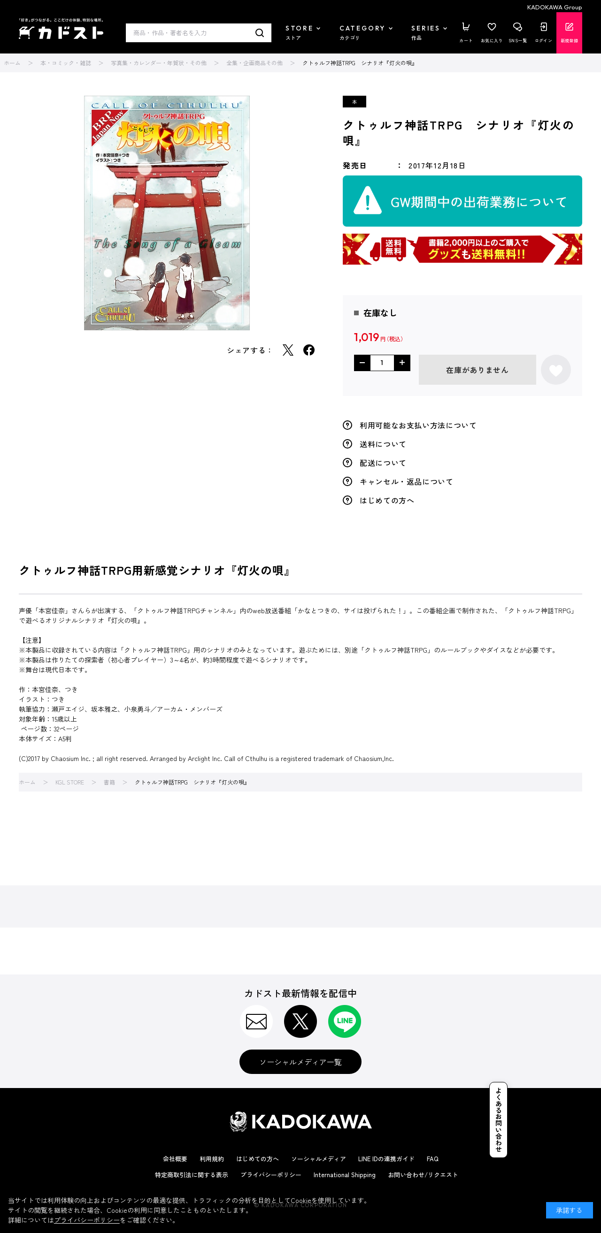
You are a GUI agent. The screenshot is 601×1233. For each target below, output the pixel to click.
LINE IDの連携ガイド (386, 1158)
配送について (383, 462)
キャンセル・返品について (407, 481)
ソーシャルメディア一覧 (300, 1061)
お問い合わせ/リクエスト (423, 1174)
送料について (383, 443)
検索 (259, 32)
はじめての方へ (387, 500)
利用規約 (212, 1158)
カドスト (61, 28)
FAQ (433, 1158)
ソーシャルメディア (318, 1158)
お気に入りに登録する (556, 370)
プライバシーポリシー (270, 1174)
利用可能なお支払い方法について (418, 425)
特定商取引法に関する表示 (191, 1174)
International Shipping (345, 1174)
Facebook (309, 350)
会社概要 (175, 1158)
